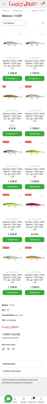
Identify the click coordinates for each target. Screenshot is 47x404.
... (27, 11)
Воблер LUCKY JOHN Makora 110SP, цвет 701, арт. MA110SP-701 (12, 279)
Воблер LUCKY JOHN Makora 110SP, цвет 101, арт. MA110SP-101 (12, 65)
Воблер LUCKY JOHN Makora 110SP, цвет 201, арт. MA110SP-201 (34, 173)
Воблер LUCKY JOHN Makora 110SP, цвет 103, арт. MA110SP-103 (34, 117)
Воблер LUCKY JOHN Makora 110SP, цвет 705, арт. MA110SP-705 (34, 279)
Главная (6, 11)
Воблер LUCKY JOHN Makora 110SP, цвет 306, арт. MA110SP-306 (34, 226)
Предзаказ (35, 133)
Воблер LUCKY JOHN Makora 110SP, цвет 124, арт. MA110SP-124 (12, 173)
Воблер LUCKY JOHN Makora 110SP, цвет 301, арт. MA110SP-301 (12, 226)
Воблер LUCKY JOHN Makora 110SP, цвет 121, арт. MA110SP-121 (34, 65)
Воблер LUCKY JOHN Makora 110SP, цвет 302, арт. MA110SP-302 (12, 117)
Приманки (17, 11)
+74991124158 (11, 334)
